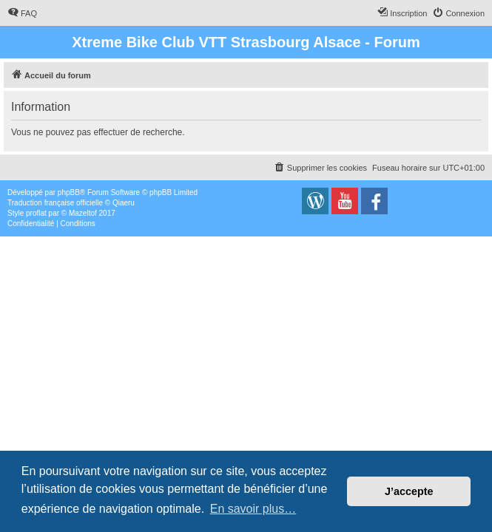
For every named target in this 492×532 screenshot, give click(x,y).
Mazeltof (83, 213)
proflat (36, 213)
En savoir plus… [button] (253, 508)
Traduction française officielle (55, 203)
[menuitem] (22, 13)
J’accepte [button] (409, 491)
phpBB (69, 192)
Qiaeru (123, 203)
